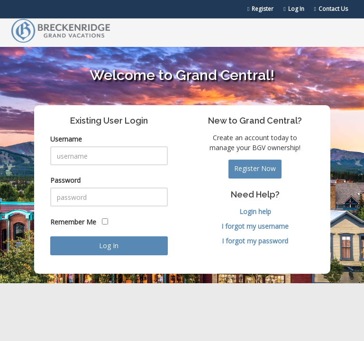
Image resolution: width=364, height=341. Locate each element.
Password (65, 180)
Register (260, 9)
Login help (255, 211)
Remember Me (79, 221)
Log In (293, 9)
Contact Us (331, 9)
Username (66, 139)
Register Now (255, 168)
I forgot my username (255, 226)
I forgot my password (255, 240)
